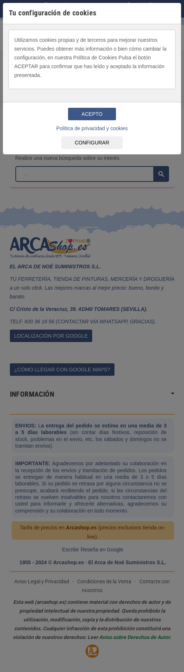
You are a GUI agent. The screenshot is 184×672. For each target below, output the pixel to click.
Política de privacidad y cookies (92, 128)
